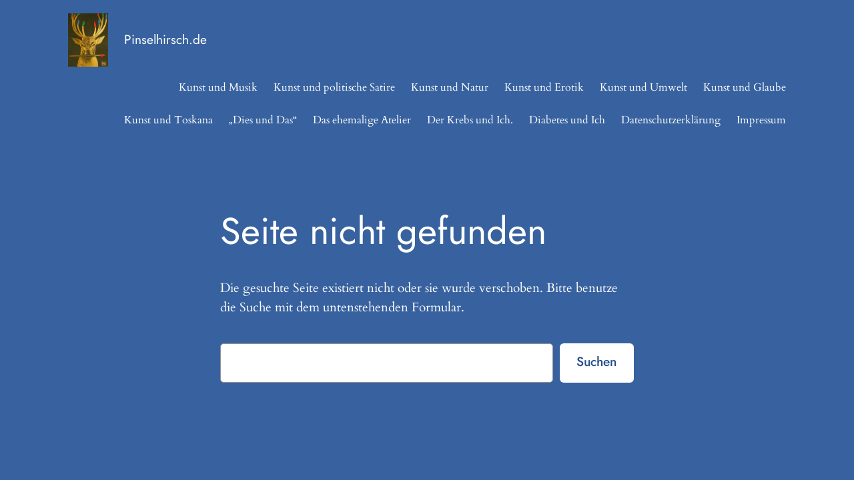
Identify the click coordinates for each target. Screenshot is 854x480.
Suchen (596, 361)
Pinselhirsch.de (165, 39)
